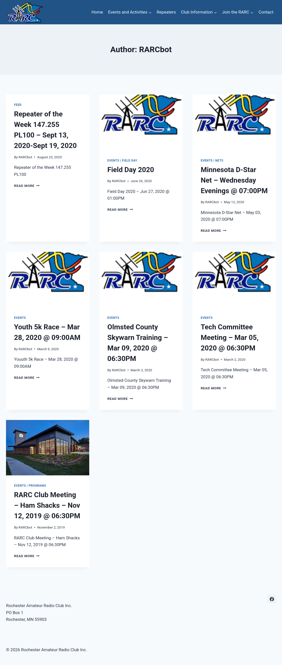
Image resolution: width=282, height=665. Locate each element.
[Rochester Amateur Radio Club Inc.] (25, 12)
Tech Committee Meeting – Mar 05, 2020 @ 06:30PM (230, 337)
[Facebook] (271, 599)
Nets (219, 160)
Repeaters (166, 12)
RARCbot (25, 157)
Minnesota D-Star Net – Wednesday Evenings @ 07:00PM (234, 180)
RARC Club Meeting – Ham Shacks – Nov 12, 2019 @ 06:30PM (47, 505)
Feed (18, 105)
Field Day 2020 (130, 170)
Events (113, 160)
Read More (27, 186)
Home (97, 12)
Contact (265, 12)
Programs (37, 485)
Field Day (129, 160)
